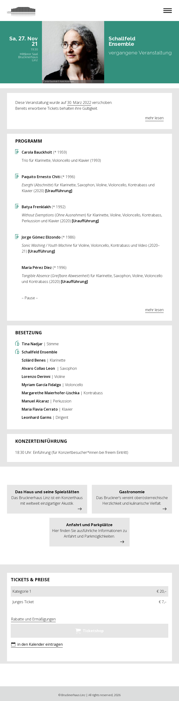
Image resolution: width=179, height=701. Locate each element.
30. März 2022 (79, 102)
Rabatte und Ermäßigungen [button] (33, 619)
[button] (167, 10)
